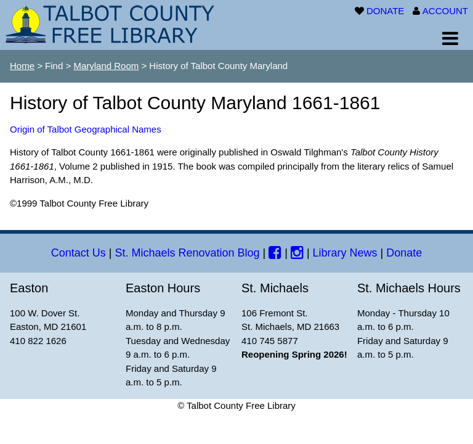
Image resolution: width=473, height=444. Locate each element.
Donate (404, 253)
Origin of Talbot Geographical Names (85, 129)
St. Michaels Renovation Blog (187, 253)
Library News (345, 253)
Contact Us (78, 253)
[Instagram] (297, 253)
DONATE (385, 11)
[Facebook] (275, 253)
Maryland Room (106, 65)
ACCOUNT (445, 11)
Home (22, 65)
